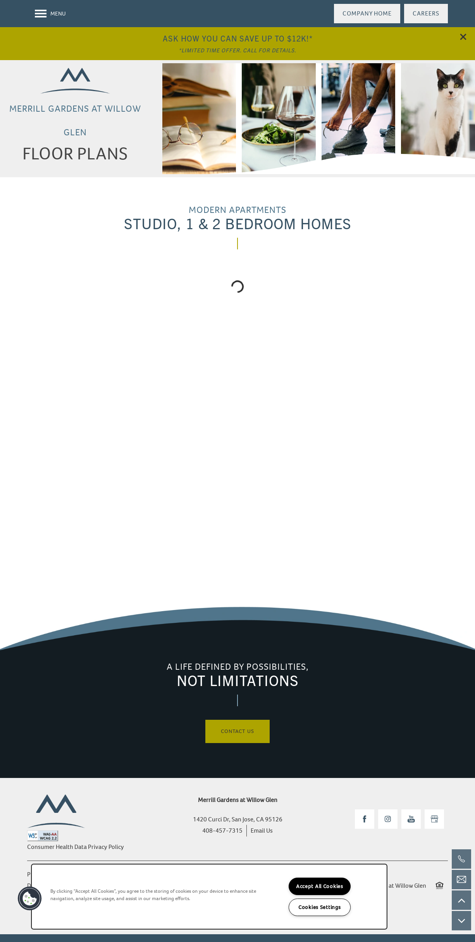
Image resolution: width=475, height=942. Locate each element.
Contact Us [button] (237, 731)
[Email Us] (461, 879)
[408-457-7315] (461, 859)
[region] (209, 897)
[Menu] (50, 13)
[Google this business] (434, 819)
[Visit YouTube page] (411, 819)
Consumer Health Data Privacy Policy (75, 847)
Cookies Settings (319, 907)
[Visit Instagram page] (388, 819)
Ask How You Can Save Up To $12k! (236, 38)
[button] (463, 37)
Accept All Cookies (319, 886)
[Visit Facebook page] (364, 819)
